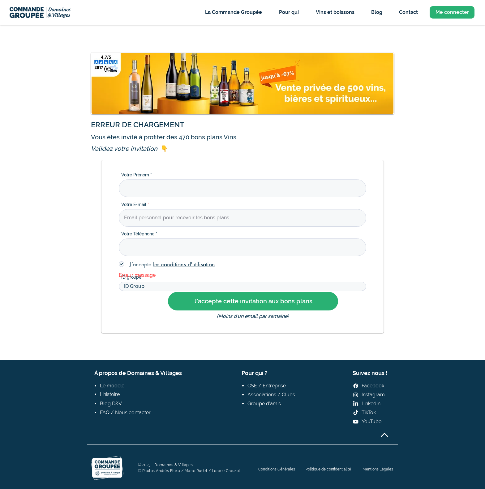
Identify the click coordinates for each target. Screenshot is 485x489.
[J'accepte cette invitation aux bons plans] (253, 301)
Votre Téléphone (137, 234)
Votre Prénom (135, 175)
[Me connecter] (452, 12)
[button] (233, 12)
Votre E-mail (133, 204)
